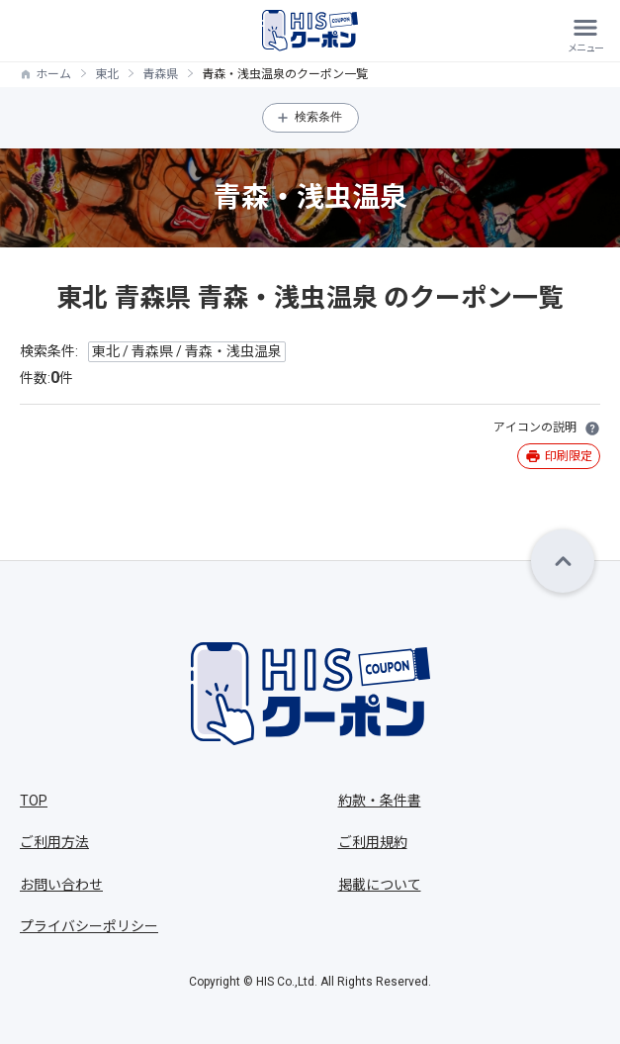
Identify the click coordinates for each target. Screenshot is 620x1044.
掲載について (379, 885)
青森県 (160, 74)
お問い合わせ (61, 885)
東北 (107, 74)
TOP (33, 800)
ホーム (53, 74)
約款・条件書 (379, 800)
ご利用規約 (372, 842)
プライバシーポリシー (89, 926)
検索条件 (318, 117)
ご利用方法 (54, 842)
